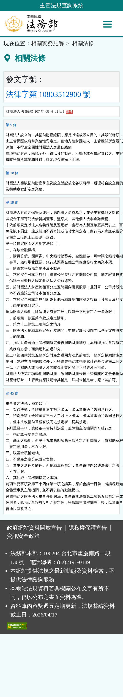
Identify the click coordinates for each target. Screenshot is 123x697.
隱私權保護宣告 (87, 528)
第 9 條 (11, 125)
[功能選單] (107, 24)
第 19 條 (12, 202)
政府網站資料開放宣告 (34, 528)
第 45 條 (12, 393)
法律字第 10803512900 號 (48, 94)
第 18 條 (12, 173)
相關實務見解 (47, 43)
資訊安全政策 (23, 536)
